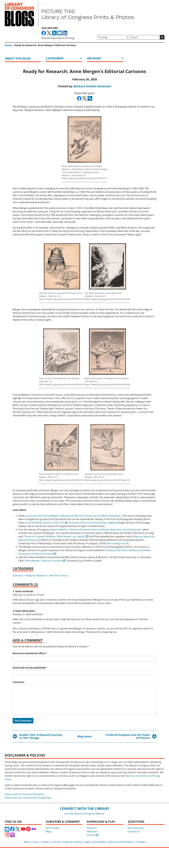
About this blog (18, 58)
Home (8, 45)
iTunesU (93, 834)
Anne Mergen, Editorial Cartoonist (44, 560)
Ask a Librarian (136, 828)
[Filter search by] (113, 37)
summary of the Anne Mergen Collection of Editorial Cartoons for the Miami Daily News (73, 515)
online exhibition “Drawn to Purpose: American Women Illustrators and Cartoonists (95, 529)
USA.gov (140, 841)
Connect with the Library (84, 808)
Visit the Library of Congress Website (84, 813)
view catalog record (117, 543)
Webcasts (92, 831)
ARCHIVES (94, 58)
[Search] (145, 37)
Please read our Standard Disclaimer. (25, 794)
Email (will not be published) (30, 667)
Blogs (49, 831)
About (27, 841)
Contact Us (134, 831)
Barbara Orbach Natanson (92, 86)
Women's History (58, 575)
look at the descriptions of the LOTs (45, 522)
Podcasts (92, 828)
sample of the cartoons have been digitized (94, 522)
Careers (45, 841)
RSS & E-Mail (52, 828)
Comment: (19, 682)
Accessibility (99, 841)
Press (36, 841)
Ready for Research (36, 575)
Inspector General (72, 841)
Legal (87, 841)
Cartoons (18, 575)
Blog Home (85, 736)
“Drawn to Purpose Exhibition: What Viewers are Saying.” (54, 536)
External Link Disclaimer (121, 841)
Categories (54, 58)
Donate (56, 841)
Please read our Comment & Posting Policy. (28, 797)
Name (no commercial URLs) (30, 653)
